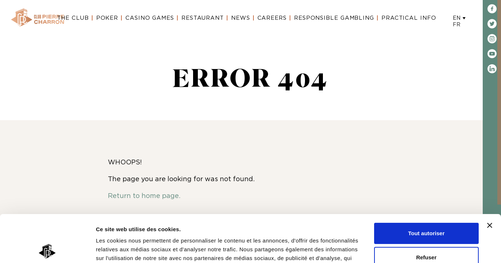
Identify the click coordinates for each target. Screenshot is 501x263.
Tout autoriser (426, 186)
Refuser (426, 210)
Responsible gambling (334, 18)
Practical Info (408, 18)
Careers (272, 18)
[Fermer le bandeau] (489, 178)
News (240, 18)
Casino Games (149, 18)
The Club (72, 18)
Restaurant (202, 18)
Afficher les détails (120, 248)
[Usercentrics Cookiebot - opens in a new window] (47, 248)
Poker (107, 18)
